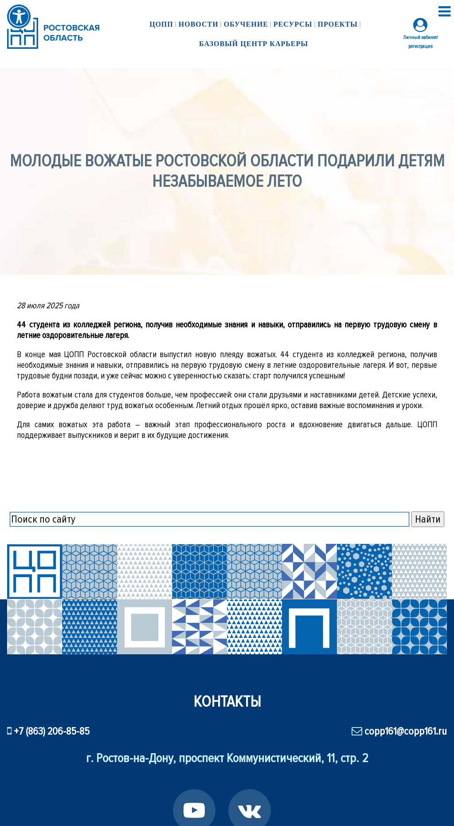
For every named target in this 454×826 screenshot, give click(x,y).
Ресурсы (293, 24)
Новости (199, 24)
